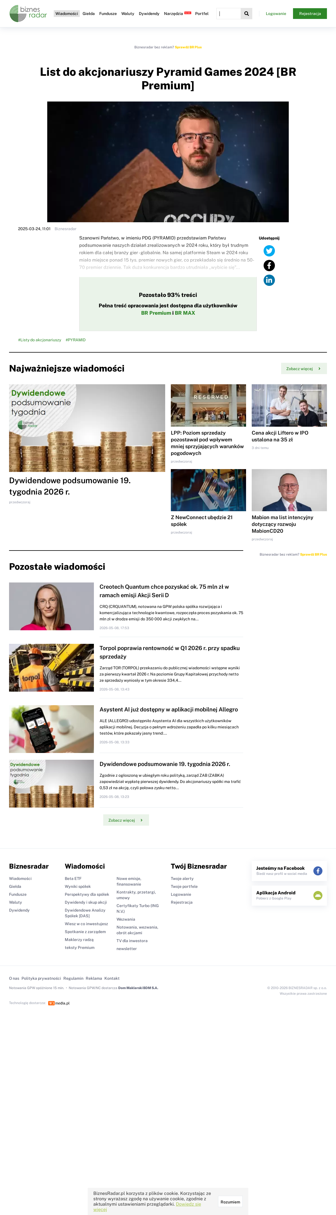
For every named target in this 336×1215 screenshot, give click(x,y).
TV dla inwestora (132, 940)
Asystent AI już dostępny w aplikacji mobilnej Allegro (169, 709)
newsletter (127, 948)
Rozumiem (230, 1202)
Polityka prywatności (41, 978)
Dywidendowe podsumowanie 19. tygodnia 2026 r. (165, 764)
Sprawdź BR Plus (188, 47)
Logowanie (276, 13)
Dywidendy (149, 13)
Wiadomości (66, 13)
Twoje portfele (184, 886)
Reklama (94, 978)
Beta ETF (73, 878)
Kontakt (112, 978)
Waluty (127, 13)
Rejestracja (310, 13)
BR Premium (156, 313)
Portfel (201, 13)
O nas (14, 978)
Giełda (89, 13)
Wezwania (126, 919)
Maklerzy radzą (79, 939)
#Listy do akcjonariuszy (39, 340)
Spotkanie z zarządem (85, 931)
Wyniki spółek (78, 886)
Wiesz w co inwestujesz (86, 923)
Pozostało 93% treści (168, 295)
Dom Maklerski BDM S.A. (138, 988)
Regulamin (73, 978)
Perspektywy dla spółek (87, 894)
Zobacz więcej (303, 368)
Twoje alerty (182, 878)
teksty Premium (79, 947)
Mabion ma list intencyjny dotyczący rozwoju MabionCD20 (282, 524)
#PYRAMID (76, 340)
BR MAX (185, 313)
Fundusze (108, 13)
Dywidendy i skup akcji (86, 902)
